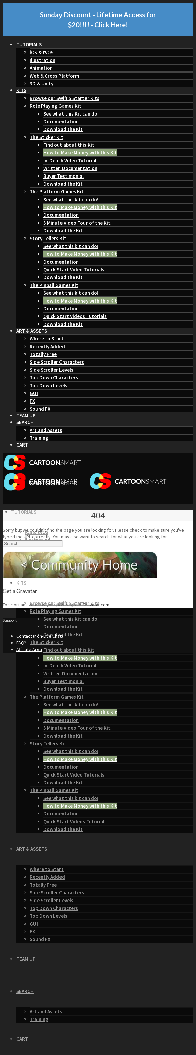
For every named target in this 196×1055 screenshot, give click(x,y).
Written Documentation (70, 168)
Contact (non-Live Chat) (39, 636)
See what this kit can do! (70, 199)
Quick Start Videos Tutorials (75, 316)
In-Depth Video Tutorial (69, 160)
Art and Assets (46, 430)
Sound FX (40, 409)
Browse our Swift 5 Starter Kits (64, 98)
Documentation (61, 121)
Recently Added (47, 346)
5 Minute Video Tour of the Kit (77, 223)
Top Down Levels (48, 385)
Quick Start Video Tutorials (73, 269)
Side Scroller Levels (51, 370)
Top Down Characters (54, 377)
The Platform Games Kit (57, 191)
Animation (41, 68)
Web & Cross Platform (54, 76)
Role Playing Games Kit (55, 106)
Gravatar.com (95, 605)
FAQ (20, 643)
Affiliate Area (29, 649)
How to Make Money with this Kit (80, 152)
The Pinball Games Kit (54, 285)
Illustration (42, 60)
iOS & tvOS (41, 52)
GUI (34, 393)
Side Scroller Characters (57, 362)
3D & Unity (41, 83)
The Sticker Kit (46, 137)
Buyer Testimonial (63, 176)
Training (39, 438)
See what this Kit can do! (71, 113)
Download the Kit (63, 129)
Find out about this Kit (68, 145)
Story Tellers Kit (48, 238)
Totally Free (43, 354)
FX (32, 401)
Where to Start (47, 338)
